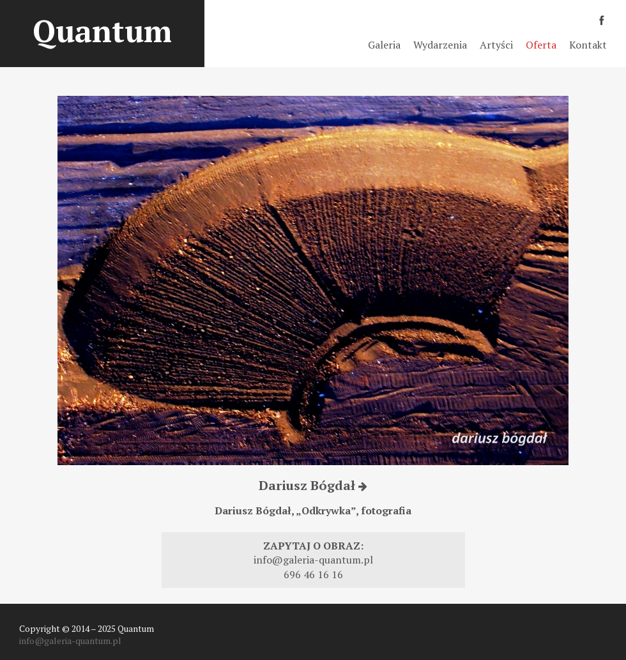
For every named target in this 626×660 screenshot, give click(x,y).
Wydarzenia (440, 45)
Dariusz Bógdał (313, 485)
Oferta (541, 45)
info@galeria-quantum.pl (313, 560)
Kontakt (588, 45)
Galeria (384, 45)
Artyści (496, 45)
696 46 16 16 (313, 574)
